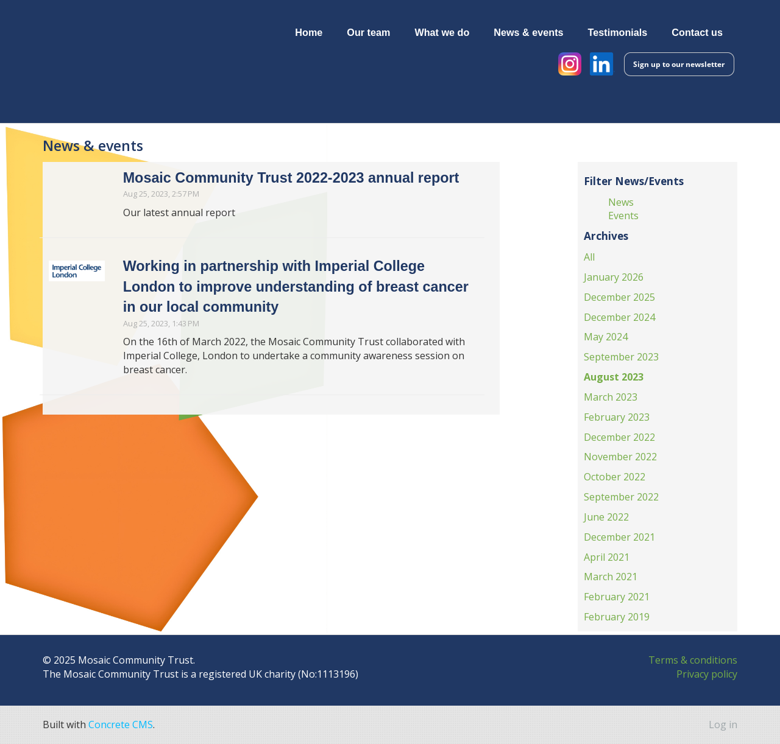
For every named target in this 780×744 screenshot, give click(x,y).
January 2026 (614, 277)
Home (308, 32)
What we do (441, 32)
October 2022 (614, 476)
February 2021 (617, 596)
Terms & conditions (692, 660)
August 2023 (614, 377)
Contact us (697, 32)
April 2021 (606, 557)
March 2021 (610, 577)
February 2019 (617, 616)
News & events (528, 32)
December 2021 (619, 537)
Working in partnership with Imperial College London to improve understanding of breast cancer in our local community (296, 287)
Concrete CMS (120, 724)
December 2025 (619, 297)
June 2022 (606, 517)
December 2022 (619, 437)
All (589, 257)
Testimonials (618, 32)
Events (623, 216)
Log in (723, 724)
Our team (368, 32)
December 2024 (619, 317)
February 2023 (617, 417)
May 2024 (606, 336)
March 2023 (610, 397)
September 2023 (621, 356)
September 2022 (621, 497)
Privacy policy (706, 674)
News (621, 202)
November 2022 (620, 457)
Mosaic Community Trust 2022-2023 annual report (291, 178)
